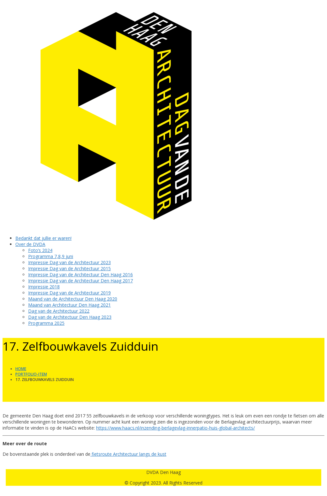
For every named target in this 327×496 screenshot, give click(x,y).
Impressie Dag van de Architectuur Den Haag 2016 (80, 274)
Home (20, 368)
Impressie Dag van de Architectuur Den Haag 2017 (80, 281)
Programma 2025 (46, 323)
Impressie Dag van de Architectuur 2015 (69, 268)
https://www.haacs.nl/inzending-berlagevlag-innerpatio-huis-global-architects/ (175, 428)
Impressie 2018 (44, 287)
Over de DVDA (30, 244)
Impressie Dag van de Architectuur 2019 (69, 293)
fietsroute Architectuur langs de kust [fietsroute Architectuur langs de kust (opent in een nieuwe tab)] (128, 454)
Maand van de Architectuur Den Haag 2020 (72, 299)
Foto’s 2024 (40, 250)
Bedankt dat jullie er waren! (43, 238)
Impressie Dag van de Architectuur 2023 (69, 262)
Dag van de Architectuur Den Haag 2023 (69, 317)
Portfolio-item (31, 374)
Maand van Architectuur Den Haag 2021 (69, 305)
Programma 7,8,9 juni (50, 256)
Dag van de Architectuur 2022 (58, 311)
